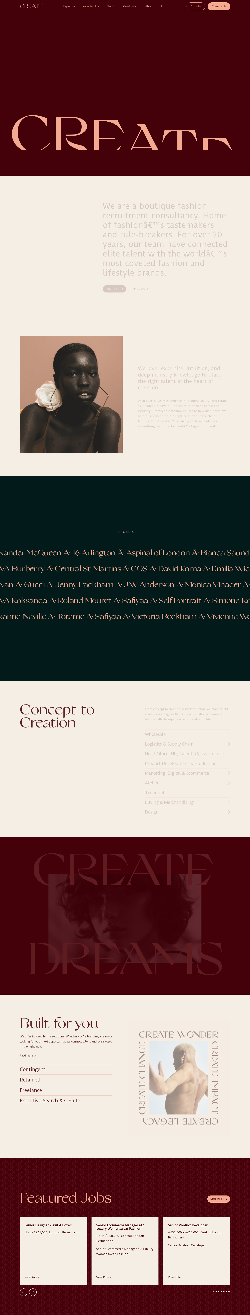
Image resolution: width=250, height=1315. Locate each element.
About (149, 6)
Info (163, 6)
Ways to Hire (91, 6)
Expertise (69, 6)
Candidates (130, 6)
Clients (111, 6)
